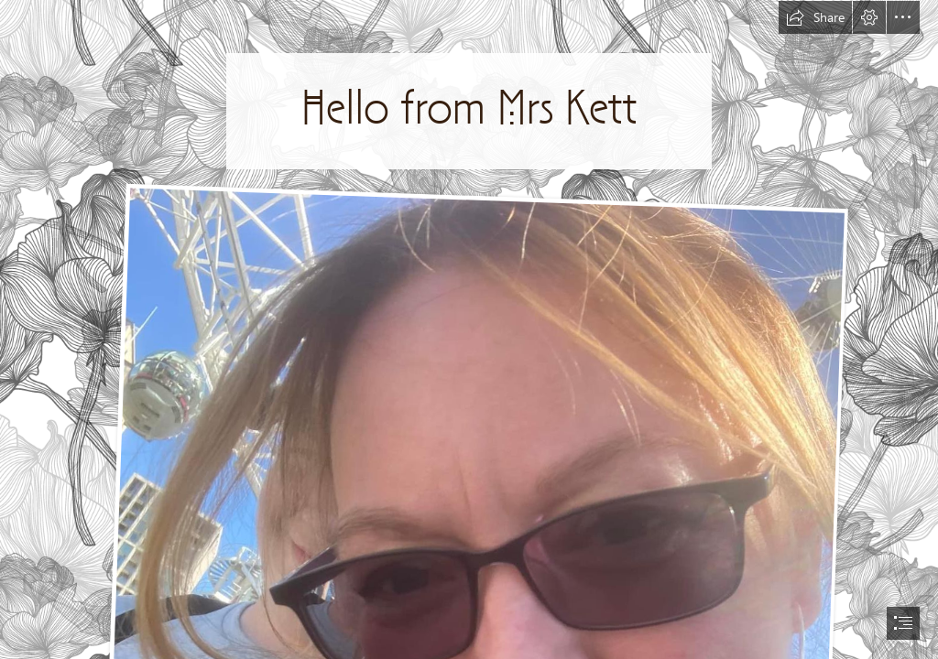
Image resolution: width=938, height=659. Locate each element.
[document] (469, 329)
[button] (815, 17)
